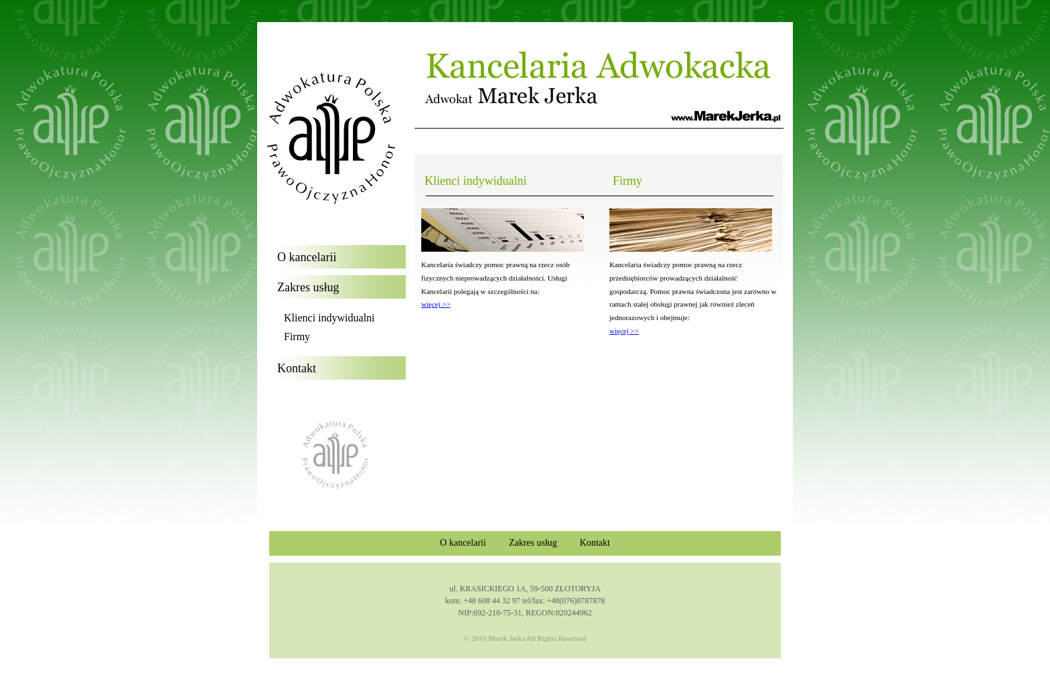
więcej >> (436, 304)
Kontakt (595, 543)
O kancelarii (463, 543)
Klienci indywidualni (329, 317)
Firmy (297, 336)
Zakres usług (533, 543)
